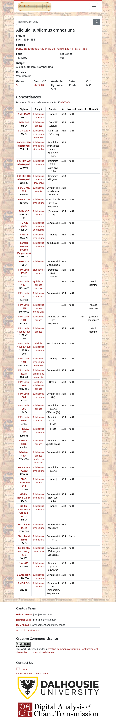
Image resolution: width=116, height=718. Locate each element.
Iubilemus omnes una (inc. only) (39, 146)
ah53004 (39, 85)
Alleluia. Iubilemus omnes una (39, 347)
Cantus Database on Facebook (32, 673)
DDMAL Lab (22, 624)
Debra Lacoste (24, 614)
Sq (17, 85)
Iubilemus (38, 261)
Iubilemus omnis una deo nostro (38, 374)
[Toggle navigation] (93, 6)
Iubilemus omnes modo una (38, 308)
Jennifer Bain (23, 619)
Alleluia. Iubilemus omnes (38, 385)
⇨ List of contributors (27, 630)
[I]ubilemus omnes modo (38, 285)
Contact (22, 669)
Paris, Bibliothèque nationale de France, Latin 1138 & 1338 (51, 48)
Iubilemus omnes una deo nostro (39, 134)
